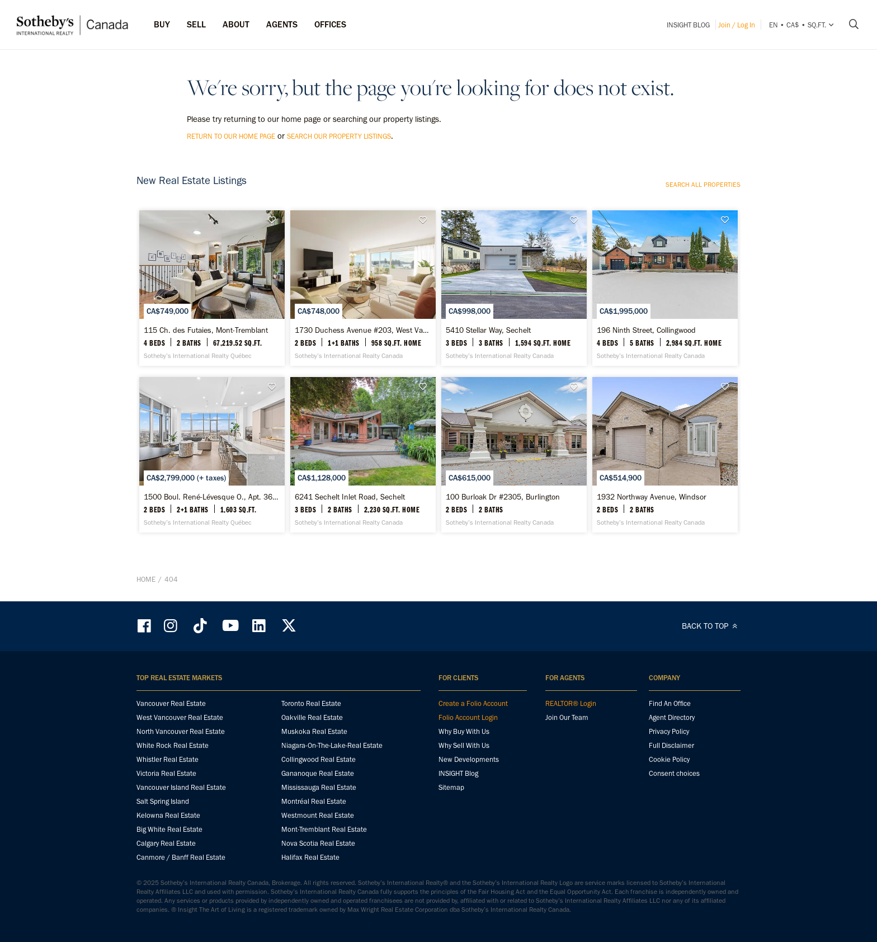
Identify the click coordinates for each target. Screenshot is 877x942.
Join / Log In (736, 25)
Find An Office (670, 703)
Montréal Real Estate (313, 801)
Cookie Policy (669, 759)
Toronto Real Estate (311, 703)
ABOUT (236, 24)
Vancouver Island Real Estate (181, 787)
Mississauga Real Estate (318, 787)
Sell (196, 24)
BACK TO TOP (711, 626)
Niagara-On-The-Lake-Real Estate (332, 745)
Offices (330, 24)
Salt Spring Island (162, 801)
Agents (282, 24)
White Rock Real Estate (172, 745)
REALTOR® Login (570, 703)
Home (145, 579)
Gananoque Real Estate (317, 773)
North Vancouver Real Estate (180, 731)
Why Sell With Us (463, 745)
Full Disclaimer (671, 745)
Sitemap (451, 787)
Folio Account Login (468, 717)
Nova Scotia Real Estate (318, 843)
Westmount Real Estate (317, 815)
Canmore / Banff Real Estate (180, 857)
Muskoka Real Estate (314, 731)
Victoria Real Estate (166, 773)
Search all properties (703, 185)
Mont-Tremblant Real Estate (324, 829)
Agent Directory (672, 717)
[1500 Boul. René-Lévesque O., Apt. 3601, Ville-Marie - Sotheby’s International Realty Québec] (211, 455)
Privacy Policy (669, 731)
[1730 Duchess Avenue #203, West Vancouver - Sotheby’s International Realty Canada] (362, 288)
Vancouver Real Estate (171, 703)
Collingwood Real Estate (318, 759)
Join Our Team (566, 717)
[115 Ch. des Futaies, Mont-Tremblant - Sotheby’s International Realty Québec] (211, 288)
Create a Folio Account (473, 703)
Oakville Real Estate (312, 717)
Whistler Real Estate (167, 759)
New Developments (468, 759)
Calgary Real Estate (166, 843)
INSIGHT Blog (688, 25)
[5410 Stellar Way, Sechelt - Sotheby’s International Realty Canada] (513, 288)
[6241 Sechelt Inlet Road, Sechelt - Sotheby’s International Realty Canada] (362, 455)
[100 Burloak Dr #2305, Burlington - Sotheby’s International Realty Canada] (513, 455)
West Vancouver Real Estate (179, 717)
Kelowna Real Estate (168, 815)
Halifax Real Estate (310, 857)
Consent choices (674, 773)
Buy (162, 24)
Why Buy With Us (463, 731)
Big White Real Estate (169, 829)
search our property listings (339, 136)
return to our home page (231, 136)
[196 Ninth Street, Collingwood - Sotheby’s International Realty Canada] (664, 288)
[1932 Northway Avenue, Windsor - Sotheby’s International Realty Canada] (664, 455)
